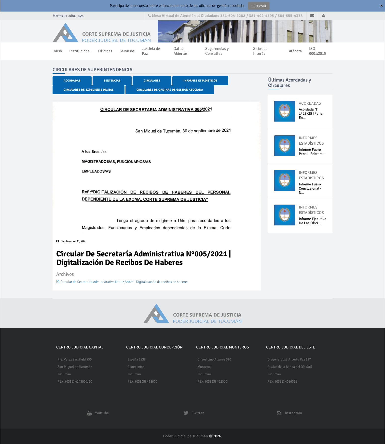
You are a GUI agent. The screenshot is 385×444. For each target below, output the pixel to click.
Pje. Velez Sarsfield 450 (74, 359)
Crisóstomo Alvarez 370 (214, 359)
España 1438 (136, 359)
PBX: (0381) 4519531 (282, 381)
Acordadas (72, 81)
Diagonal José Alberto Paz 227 (289, 359)
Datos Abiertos (181, 51)
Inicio (57, 51)
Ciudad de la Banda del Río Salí (289, 367)
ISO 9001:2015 (317, 51)
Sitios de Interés (260, 51)
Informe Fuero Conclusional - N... (310, 188)
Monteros (204, 367)
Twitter (192, 413)
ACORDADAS (310, 103)
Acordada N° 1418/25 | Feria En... (311, 113)
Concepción (136, 367)
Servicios (127, 51)
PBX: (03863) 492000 (212, 381)
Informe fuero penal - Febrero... (312, 151)
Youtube (97, 413)
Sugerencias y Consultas (217, 51)
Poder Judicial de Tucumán (186, 436)
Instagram (288, 413)
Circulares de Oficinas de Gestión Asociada (170, 90)
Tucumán (64, 374)
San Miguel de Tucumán (74, 367)
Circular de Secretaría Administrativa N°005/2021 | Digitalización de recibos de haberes (122, 282)
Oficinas (105, 51)
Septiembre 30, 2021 (71, 241)
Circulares (152, 81)
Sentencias (112, 81)
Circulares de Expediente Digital (88, 90)
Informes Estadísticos (200, 81)
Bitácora (295, 51)
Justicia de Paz (151, 51)
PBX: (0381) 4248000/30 (74, 381)
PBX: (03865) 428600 (142, 381)
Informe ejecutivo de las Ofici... (312, 221)
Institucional (80, 51)
